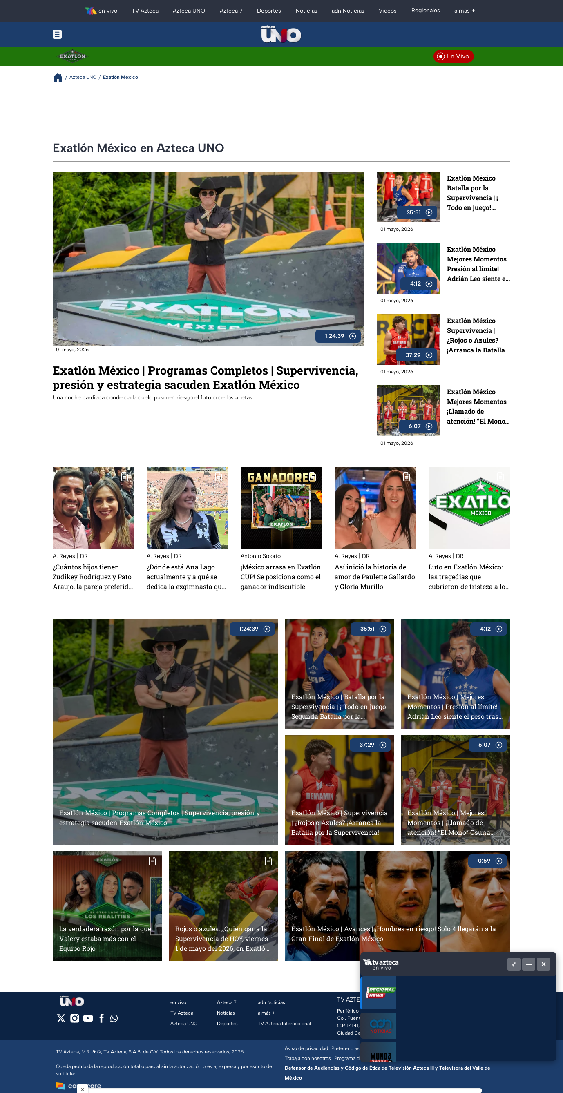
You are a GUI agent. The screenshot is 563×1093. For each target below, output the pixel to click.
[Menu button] (85, 34)
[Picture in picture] (514, 964)
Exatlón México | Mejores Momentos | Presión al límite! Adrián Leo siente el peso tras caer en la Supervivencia (478, 264)
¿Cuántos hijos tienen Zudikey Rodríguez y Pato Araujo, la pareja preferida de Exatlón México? (92, 576)
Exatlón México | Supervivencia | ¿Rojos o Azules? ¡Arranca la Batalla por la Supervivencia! (476, 335)
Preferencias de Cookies (358, 1048)
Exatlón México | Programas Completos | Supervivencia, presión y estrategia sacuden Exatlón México (205, 377)
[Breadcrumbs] (61, 77)
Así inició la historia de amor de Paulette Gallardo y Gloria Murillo (375, 576)
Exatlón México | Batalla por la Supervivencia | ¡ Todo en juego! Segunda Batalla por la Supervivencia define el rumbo (478, 193)
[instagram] (74, 1021)
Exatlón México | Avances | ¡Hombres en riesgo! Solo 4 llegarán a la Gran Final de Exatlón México (393, 933)
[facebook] (101, 1021)
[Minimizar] (528, 964)
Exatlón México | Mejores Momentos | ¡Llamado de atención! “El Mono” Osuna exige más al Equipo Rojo (478, 406)
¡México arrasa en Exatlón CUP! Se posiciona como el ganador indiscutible (281, 576)
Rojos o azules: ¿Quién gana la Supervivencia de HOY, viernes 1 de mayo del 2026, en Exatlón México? (222, 938)
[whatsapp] (114, 1020)
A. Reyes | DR (70, 556)
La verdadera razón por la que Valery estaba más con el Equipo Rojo (105, 938)
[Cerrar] (543, 964)
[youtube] (88, 1021)
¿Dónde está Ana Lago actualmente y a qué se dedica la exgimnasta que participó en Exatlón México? (186, 576)
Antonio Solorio (261, 556)
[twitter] (61, 1021)
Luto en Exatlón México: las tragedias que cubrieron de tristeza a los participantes (469, 576)
